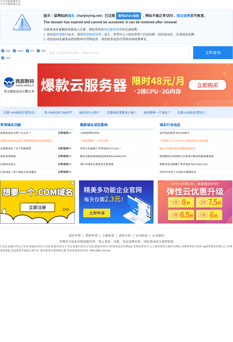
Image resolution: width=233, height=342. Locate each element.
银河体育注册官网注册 (53, 250)
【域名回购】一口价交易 (94, 140)
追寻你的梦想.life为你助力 (175, 132)
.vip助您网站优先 (89, 132)
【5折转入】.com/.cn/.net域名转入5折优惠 (184, 140)
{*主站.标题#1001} (10, 246)
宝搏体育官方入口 (143, 246)
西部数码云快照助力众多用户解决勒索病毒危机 (187, 156)
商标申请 (91, 235)
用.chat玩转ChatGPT (58, 112)
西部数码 (62, 34)
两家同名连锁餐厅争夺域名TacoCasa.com (184, 164)
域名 (71, 15)
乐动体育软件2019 (77, 250)
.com (18, 50)
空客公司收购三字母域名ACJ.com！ (100, 148)
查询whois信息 (128, 15)
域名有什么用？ (89, 112)
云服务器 (108, 235)
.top (5, 50)
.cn (30, 50)
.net (41, 50)
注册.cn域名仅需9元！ (192, 112)
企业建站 (158, 235)
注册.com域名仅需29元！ (20, 112)
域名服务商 (111, 29)
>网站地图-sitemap (99, 250)
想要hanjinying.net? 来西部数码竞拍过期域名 (26, 140)
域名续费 (183, 15)
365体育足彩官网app (121, 246)
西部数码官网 (92, 34)
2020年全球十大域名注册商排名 (178, 171)
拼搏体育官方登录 (191, 246)
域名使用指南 (35, 156)
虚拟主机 (125, 235)
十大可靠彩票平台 (10, 4)
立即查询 (213, 52)
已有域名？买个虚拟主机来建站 (35, 172)
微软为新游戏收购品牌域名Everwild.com (103, 156)
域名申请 (75, 235)
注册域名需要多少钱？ (122, 112)
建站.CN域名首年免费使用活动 (177, 148)
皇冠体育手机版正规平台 (25, 250)
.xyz (5, 57)
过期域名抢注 (35, 164)
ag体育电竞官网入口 (214, 246)
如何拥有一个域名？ (157, 112)
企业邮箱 (141, 235)
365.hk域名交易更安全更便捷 (96, 164)
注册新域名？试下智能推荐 (35, 149)
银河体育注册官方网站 (167, 246)
